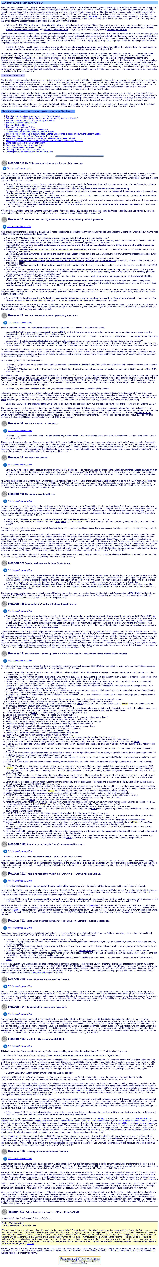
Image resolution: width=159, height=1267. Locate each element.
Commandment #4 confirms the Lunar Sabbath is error (30, 132)
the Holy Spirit (40, 1121)
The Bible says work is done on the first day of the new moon (33, 116)
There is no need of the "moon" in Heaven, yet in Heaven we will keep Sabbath (40, 138)
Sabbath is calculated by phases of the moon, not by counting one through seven (41, 118)
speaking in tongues (145, 1123)
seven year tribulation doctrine (132, 1121)
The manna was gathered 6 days (20, 127)
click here (152, 1179)
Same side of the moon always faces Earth (25, 145)
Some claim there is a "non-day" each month (25, 143)
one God (101, 1118)
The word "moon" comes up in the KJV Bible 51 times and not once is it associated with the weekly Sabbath (53, 134)
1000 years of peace (96, 1121)
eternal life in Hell (125, 1123)
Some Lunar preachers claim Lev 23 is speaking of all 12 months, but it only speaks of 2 (44, 141)
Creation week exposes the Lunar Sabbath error (27, 129)
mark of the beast (82, 1090)
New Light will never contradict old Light (23, 147)
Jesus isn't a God (141, 1118)
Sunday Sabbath (38, 973)
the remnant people (13, 1136)
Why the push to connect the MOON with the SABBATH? (29, 152)
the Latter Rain (90, 16)
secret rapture (68, 1121)
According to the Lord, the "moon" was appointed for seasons (33, 136)
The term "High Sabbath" (17, 125)
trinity (3, 1121)
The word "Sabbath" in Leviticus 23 (21, 123)
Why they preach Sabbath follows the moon (25, 150)
